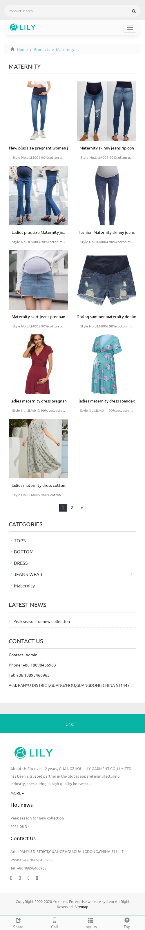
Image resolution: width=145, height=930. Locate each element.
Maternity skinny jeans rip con (106, 147)
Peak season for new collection (41, 621)
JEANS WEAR (28, 574)
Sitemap (81, 906)
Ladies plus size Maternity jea (38, 232)
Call (54, 922)
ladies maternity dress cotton (38, 485)
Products (42, 49)
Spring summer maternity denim (106, 316)
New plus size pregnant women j (38, 147)
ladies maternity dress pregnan (38, 400)
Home (22, 49)
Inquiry (90, 922)
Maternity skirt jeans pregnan (38, 316)
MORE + (17, 792)
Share (18, 922)
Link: (70, 723)
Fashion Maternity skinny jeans (107, 232)
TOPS (20, 540)
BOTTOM (24, 551)
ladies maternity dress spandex (107, 400)
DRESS (21, 563)
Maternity (64, 49)
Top (127, 922)
